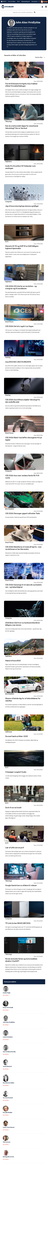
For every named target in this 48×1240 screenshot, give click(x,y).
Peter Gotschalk (8, 1000)
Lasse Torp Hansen (8, 1119)
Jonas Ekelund (7, 1058)
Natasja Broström (8, 1148)
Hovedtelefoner (36, 1)
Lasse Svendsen (8, 1029)
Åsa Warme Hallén (8, 1075)
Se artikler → (6, 987)
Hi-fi (18, 1)
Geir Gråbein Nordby (9, 1044)
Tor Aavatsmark (8, 1089)
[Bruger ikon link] (42, 6)
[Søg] (34, 12)
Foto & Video (11, 1)
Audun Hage (6, 985)
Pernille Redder (7, 1104)
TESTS (3, 1)
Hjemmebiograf (25, 1)
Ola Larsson (6, 1133)
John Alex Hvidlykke (9, 1014)
